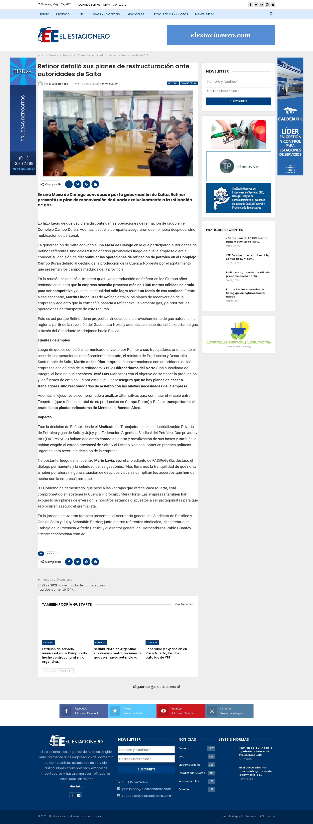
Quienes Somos (89, 5)
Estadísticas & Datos (170, 14)
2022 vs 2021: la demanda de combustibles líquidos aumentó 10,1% (71, 587)
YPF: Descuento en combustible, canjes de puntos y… (247, 257)
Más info (75, 786)
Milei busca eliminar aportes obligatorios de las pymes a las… (255, 771)
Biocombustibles (189, 765)
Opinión (63, 14)
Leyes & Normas (105, 14)
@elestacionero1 (165, 686)
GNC (80, 14)
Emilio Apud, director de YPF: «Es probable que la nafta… (248, 274)
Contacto (119, 5)
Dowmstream (189, 83)
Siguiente (65, 670)
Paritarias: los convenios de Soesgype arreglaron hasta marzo (245, 293)
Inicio (44, 14)
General (173, 83)
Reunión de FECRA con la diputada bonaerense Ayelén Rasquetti (255, 751)
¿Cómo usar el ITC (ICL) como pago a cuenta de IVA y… (246, 240)
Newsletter (204, 14)
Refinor (50, 553)
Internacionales (189, 781)
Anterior (49, 670)
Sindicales (136, 14)
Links (106, 5)
